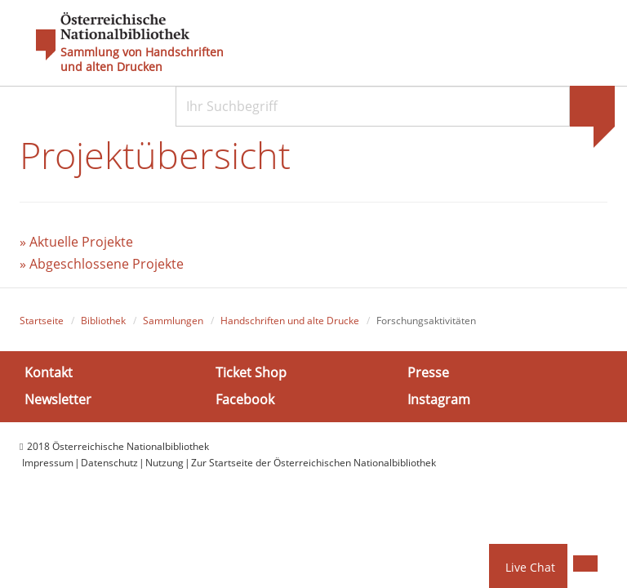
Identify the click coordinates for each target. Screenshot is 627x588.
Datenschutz (109, 463)
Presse (428, 372)
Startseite (42, 320)
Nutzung (164, 463)
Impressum (47, 463)
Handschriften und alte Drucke (289, 320)
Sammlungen (173, 320)
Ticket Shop (251, 372)
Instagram (438, 399)
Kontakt (48, 372)
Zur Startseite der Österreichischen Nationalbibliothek (313, 463)
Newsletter (57, 399)
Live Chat (530, 567)
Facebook (245, 399)
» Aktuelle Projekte (76, 242)
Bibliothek (103, 320)
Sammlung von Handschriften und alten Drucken (142, 59)
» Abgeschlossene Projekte (102, 264)
